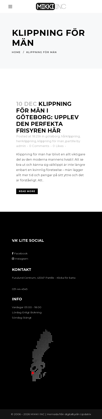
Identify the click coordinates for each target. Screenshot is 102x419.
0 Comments (39, 146)
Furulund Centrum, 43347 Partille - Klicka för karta (43, 277)
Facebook (20, 253)
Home (16, 52)
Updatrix (85, 414)
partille (70, 141)
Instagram (20, 258)
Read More (27, 191)
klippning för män (50, 141)
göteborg (52, 136)
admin (21, 146)
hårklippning (70, 136)
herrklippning (26, 141)
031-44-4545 (19, 289)
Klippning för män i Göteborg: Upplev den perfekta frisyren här (47, 117)
